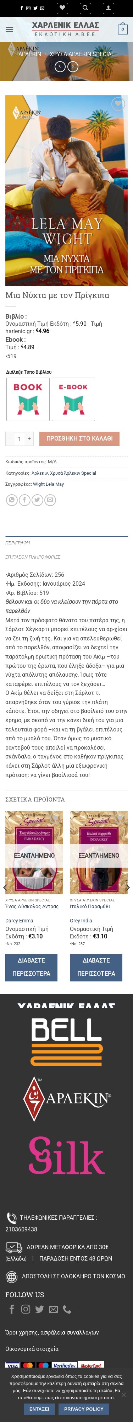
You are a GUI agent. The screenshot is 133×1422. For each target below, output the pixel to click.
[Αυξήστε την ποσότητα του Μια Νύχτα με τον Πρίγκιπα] (29, 439)
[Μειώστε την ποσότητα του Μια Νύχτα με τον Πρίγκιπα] (9, 439)
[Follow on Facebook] (22, 8)
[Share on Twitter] (37, 500)
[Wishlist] (62, 8)
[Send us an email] (42, 8)
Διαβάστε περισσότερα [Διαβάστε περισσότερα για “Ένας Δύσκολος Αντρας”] (31, 967)
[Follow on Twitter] (35, 8)
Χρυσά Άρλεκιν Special (82, 54)
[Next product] (60, 66)
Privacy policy (84, 1409)
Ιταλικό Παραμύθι (90, 906)
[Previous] (5, 901)
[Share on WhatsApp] (12, 500)
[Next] (127, 901)
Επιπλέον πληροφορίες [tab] (32, 557)
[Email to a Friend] (50, 500)
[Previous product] (72, 66)
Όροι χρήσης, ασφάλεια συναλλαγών (52, 1332)
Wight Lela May (48, 484)
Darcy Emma (19, 920)
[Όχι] (123, 1396)
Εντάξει (39, 1409)
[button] (108, 8)
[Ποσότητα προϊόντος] (19, 439)
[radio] (28, 399)
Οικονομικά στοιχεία (32, 1349)
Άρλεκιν (29, 54)
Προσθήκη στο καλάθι (79, 439)
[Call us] (67, 1310)
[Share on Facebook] (25, 500)
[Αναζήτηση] (85, 8)
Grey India (81, 920)
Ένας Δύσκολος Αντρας (32, 906)
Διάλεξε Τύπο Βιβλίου (28, 372)
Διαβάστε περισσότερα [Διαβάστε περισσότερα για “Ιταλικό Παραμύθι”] (96, 967)
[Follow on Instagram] (28, 8)
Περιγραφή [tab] (17, 542)
